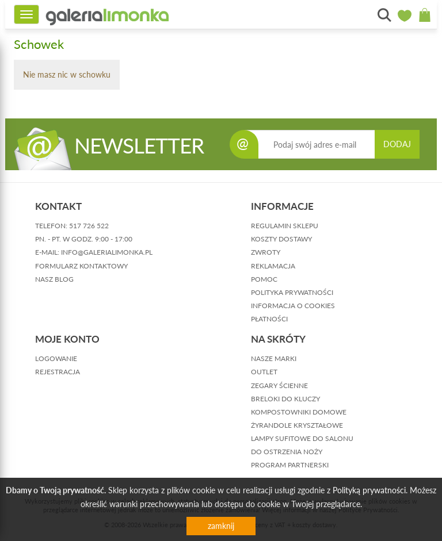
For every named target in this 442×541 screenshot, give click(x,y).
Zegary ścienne (279, 385)
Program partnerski (290, 465)
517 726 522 (89, 225)
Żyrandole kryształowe (297, 425)
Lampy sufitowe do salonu (302, 438)
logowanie (56, 358)
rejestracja (57, 371)
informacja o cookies (293, 305)
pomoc (264, 279)
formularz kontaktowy (81, 266)
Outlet (264, 371)
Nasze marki (273, 358)
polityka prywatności (292, 292)
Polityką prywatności (369, 490)
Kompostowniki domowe (298, 412)
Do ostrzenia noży (286, 451)
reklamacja (273, 266)
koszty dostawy (281, 239)
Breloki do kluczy (285, 398)
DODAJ (397, 144)
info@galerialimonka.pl (107, 252)
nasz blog (54, 279)
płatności (269, 318)
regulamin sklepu (284, 225)
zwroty (265, 252)
